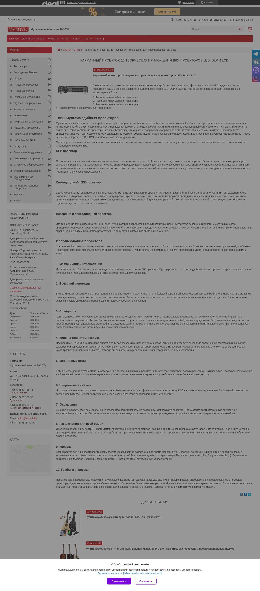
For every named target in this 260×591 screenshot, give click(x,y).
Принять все (119, 581)
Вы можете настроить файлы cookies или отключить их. (129, 573)
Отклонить (145, 581)
